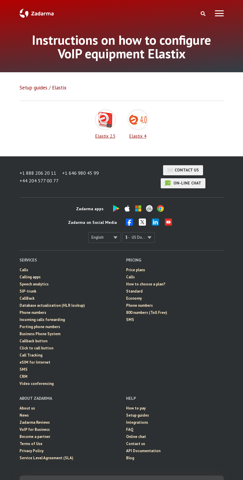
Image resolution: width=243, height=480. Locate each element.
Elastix (59, 87)
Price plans (135, 269)
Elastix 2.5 (105, 124)
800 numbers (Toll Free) (146, 312)
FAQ (129, 429)
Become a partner (35, 436)
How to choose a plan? (145, 284)
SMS (24, 369)
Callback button (33, 340)
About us (27, 408)
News (24, 415)
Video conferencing (37, 383)
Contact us (183, 170)
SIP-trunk (28, 291)
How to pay (136, 408)
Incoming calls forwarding (42, 319)
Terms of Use (31, 443)
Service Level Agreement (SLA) (46, 457)
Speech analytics (34, 284)
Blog (130, 457)
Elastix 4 (137, 124)
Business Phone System (40, 333)
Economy (134, 298)
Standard (134, 291)
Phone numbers (33, 312)
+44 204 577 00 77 (39, 181)
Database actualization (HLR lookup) (52, 305)
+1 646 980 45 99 (80, 173)
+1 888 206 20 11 (38, 173)
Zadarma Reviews (35, 422)
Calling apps (30, 277)
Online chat (136, 436)
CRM (24, 376)
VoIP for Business (35, 429)
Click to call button (36, 348)
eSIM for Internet (35, 362)
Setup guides (33, 87)
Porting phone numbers (40, 326)
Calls (24, 269)
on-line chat (183, 183)
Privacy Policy (32, 450)
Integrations (137, 422)
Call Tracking (31, 355)
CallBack (27, 298)
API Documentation (143, 450)
